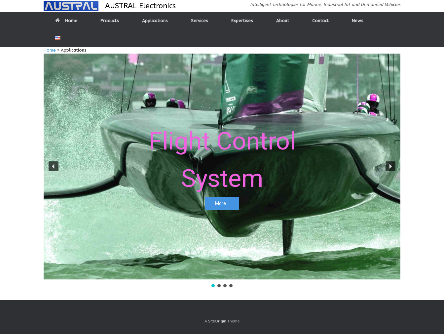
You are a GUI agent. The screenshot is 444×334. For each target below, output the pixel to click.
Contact (320, 20)
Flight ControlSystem (222, 159)
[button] (53, 166)
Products (109, 20)
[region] (222, 171)
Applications (155, 20)
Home (66, 20)
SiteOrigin (217, 321)
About (282, 20)
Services (199, 20)
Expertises (242, 20)
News (357, 20)
